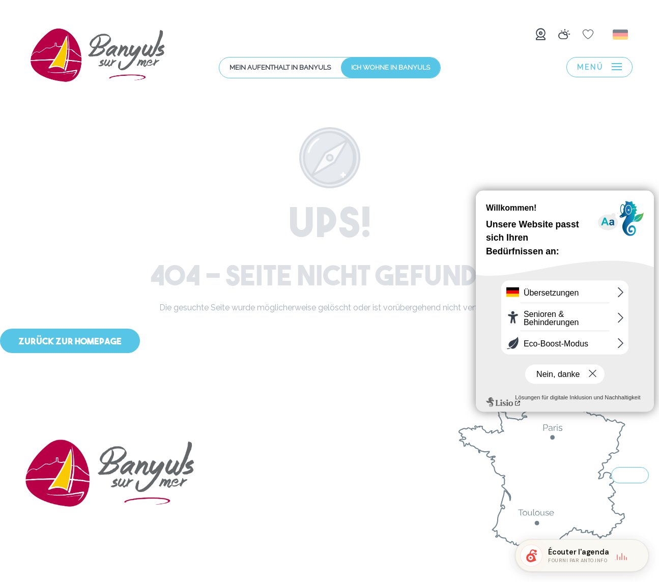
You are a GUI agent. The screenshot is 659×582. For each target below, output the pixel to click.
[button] (621, 34)
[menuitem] (97, 57)
